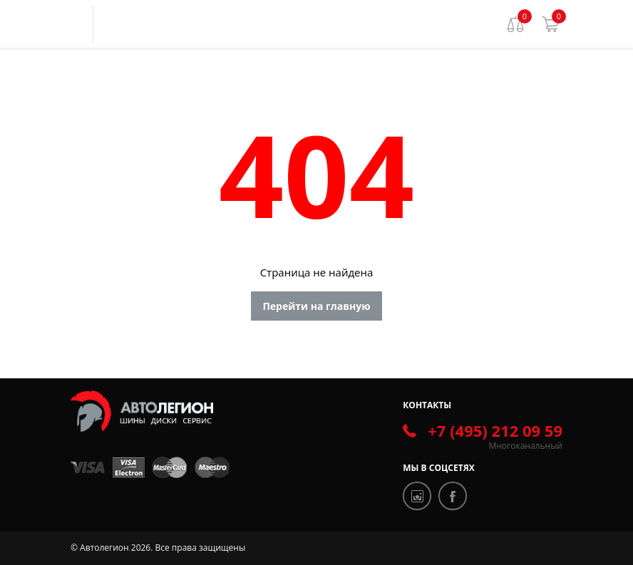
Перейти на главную (316, 306)
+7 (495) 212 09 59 (495, 430)
